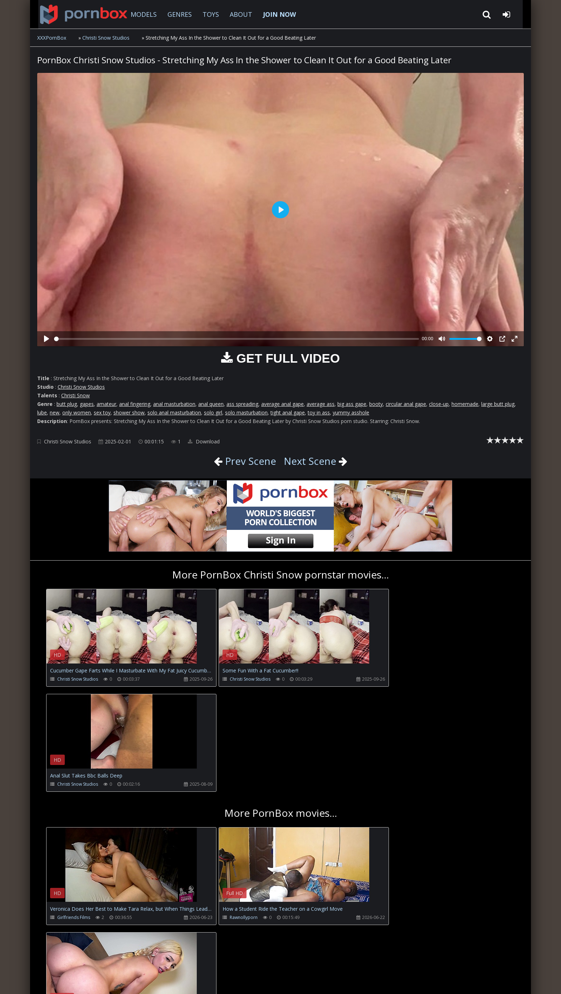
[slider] (236, 339)
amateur (106, 404)
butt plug (67, 404)
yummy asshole (351, 412)
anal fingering (134, 404)
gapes (87, 404)
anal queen (211, 404)
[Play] (46, 338)
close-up (439, 404)
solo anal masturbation (174, 412)
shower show (129, 412)
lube (42, 412)
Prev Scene (249, 461)
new (54, 412)
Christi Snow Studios (106, 37)
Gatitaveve (381, 812)
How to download (155, 960)
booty (376, 404)
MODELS (138, 14)
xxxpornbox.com (91, 981)
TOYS (205, 14)
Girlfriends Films (73, 812)
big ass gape (351, 404)
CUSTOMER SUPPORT (96, 960)
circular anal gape (406, 404)
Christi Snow (75, 395)
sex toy (102, 412)
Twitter (200, 960)
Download (204, 441)
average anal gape (282, 404)
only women (76, 412)
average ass (321, 404)
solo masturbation (246, 412)
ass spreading (242, 404)
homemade (465, 404)
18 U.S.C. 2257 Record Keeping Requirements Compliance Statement (268, 981)
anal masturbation (174, 404)
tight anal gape (287, 412)
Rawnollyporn (228, 812)
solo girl (213, 412)
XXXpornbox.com (76, 14)
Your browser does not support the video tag (122, 631)
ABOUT (235, 14)
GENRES (174, 14)
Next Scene (310, 461)
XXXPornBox (51, 37)
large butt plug (497, 404)
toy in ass (319, 412)
